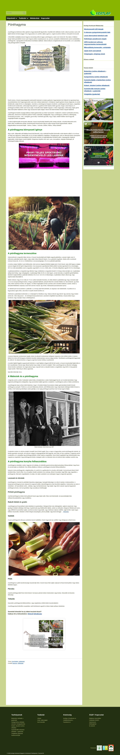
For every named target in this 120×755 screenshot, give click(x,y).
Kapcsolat (45, 18)
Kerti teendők (41, 722)
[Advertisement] (60, 4)
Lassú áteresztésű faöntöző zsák (96, 35)
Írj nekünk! (92, 726)
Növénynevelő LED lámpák (93, 29)
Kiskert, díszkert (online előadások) (96, 85)
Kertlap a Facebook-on (69, 718)
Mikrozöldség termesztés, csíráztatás (97, 47)
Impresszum (92, 722)
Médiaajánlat (92, 724)
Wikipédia (66, 511)
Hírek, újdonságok (42, 720)
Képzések (11, 18)
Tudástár (22, 18)
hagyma (15, 663)
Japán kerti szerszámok (92, 51)
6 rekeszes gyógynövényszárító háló (97, 32)
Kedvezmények (15, 735)
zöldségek (20, 663)
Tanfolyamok (16, 715)
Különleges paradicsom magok (95, 39)
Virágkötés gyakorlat (17, 733)
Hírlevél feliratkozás (35, 614)
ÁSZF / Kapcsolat (96, 715)
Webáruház (34, 18)
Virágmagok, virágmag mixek (94, 54)
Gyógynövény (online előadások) (96, 77)
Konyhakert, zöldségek (18, 661)
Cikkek (39, 718)
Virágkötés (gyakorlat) (92, 94)
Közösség (67, 715)
